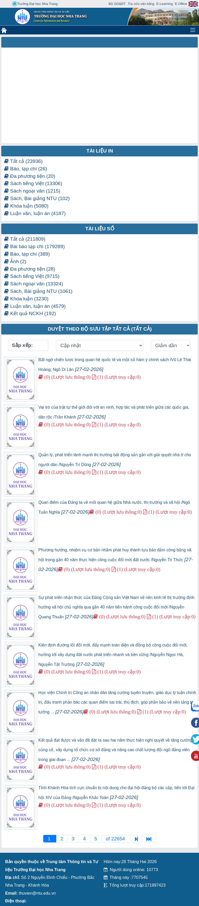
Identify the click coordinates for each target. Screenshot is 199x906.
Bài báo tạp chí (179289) (34, 246)
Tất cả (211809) (24, 239)
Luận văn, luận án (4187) (35, 213)
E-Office (181, 4)
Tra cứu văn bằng (141, 4)
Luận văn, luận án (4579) (35, 306)
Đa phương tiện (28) (29, 269)
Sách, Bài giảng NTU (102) (37, 198)
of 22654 (116, 838)
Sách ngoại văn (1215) (32, 191)
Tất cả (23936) (23, 161)
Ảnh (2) (15, 261)
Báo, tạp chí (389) (27, 254)
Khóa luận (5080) (26, 206)
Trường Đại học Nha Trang (35, 3)
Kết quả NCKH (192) (30, 313)
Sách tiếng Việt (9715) (32, 276)
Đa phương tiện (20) (29, 176)
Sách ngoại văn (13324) (33, 283)
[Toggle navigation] (193, 30)
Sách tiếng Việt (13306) (33, 183)
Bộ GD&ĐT (117, 4)
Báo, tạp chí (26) (25, 168)
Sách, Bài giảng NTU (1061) (38, 291)
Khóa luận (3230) (26, 298)
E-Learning (164, 4)
